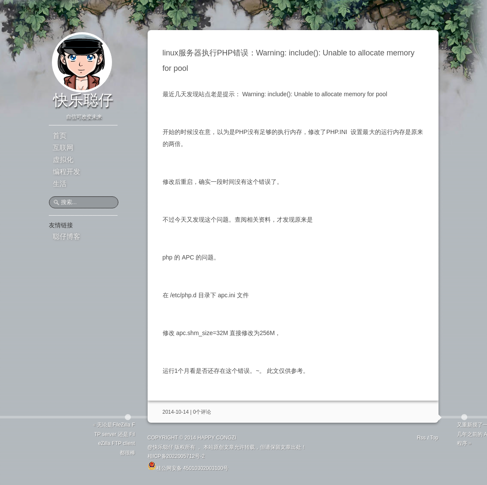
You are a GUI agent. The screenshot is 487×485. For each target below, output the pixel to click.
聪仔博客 (66, 236)
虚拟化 (63, 159)
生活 (60, 183)
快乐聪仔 (83, 100)
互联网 (63, 147)
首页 (60, 135)
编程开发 (66, 171)
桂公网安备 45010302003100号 (188, 465)
